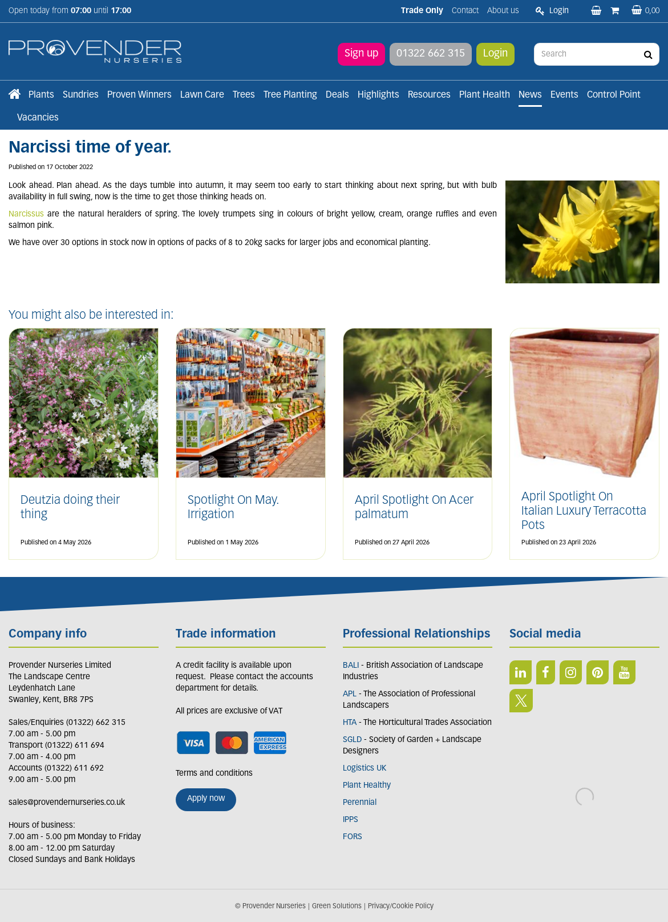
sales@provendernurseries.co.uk (67, 803)
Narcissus (26, 214)
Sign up (361, 54)
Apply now (206, 799)
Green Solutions (337, 906)
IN (571, 672)
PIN (597, 672)
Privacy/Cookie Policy (401, 906)
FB (545, 672)
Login (495, 54)
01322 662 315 (430, 54)
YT (624, 672)
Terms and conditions (214, 773)
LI (520, 672)
